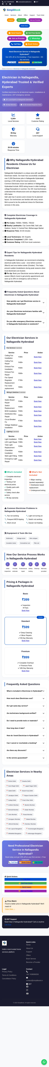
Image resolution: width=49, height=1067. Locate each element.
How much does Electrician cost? (25, 698)
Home (6, 15)
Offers (26, 15)
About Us (29, 948)
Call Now (16, 44)
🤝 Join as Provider (25, 891)
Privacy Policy (7, 972)
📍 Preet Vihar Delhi (26, 800)
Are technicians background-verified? (25, 713)
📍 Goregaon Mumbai (13, 819)
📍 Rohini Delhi (11, 781)
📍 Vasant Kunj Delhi (26, 791)
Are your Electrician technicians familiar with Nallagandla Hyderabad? (25, 312)
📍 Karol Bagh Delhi (12, 786)
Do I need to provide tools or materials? (25, 721)
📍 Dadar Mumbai (28, 810)
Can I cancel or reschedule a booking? (25, 743)
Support (32, 15)
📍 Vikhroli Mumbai (12, 824)
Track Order (40, 15)
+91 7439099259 (8, 2)
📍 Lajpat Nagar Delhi (30, 786)
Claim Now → (10, 909)
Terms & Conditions (9, 975)
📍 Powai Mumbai (26, 814)
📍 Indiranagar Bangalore (33, 833)
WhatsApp (35, 38)
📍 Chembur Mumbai (29, 824)
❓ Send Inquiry (25, 887)
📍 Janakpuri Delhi (12, 795)
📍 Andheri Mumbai (12, 805)
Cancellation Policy (9, 979)
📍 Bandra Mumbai (29, 805)
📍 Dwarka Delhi (25, 781)
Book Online (32, 44)
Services (13, 15)
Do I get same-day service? (25, 706)
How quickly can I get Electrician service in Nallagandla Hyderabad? (25, 302)
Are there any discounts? (25, 750)
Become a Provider (33, 962)
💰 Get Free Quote (26, 883)
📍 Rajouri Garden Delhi (29, 795)
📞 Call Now (11, 62)
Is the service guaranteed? (25, 758)
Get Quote (21, 20)
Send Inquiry (15, 33)
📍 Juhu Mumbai (11, 814)
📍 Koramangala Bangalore (34, 829)
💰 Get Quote (37, 62)
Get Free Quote (33, 33)
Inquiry (11, 20)
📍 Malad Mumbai (29, 819)
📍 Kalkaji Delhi (11, 800)
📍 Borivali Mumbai (12, 810)
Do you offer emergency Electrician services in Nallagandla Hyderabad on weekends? (25, 323)
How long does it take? (25, 728)
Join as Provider (35, 20)
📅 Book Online (24, 62)
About (20, 15)
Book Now (24, 26)
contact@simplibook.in (23, 2)
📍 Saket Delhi (10, 791)
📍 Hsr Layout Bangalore (14, 829)
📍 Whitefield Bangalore (13, 833)
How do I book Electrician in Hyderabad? (25, 735)
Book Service (31, 959)
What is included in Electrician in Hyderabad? (25, 691)
